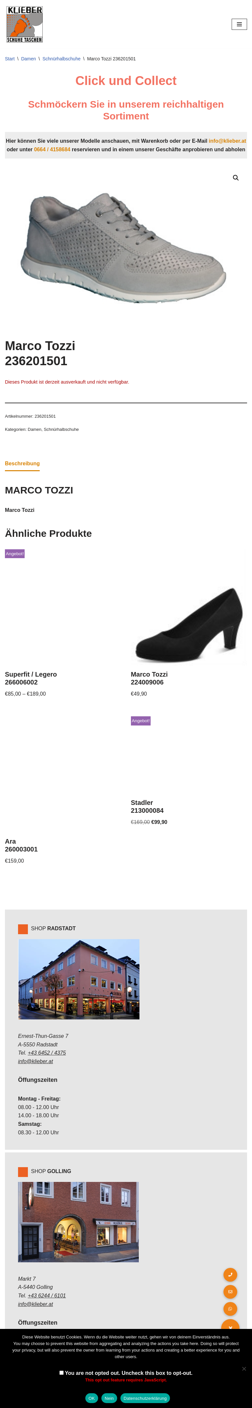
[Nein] (244, 1368)
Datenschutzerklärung (145, 1398)
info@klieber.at (227, 141)
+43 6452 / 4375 (47, 1053)
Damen (28, 58)
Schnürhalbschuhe (62, 58)
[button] (236, 178)
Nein (109, 1398)
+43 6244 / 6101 (47, 1296)
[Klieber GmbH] (24, 24)
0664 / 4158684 (52, 149)
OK (92, 1398)
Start (10, 58)
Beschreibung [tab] (22, 463)
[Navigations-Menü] (239, 24)
